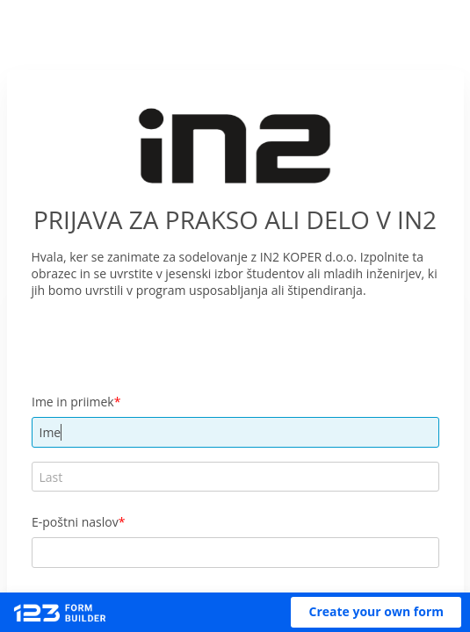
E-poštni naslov (75, 522)
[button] (376, 612)
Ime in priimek (73, 401)
